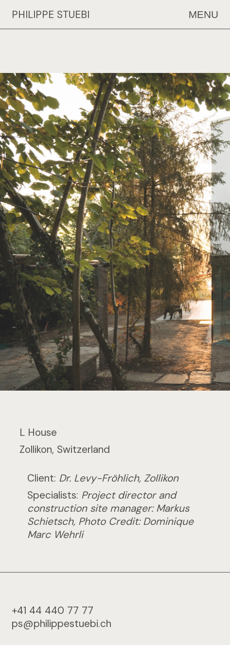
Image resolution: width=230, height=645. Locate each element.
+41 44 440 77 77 (52, 604)
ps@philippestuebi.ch (61, 618)
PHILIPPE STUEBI (50, 14)
